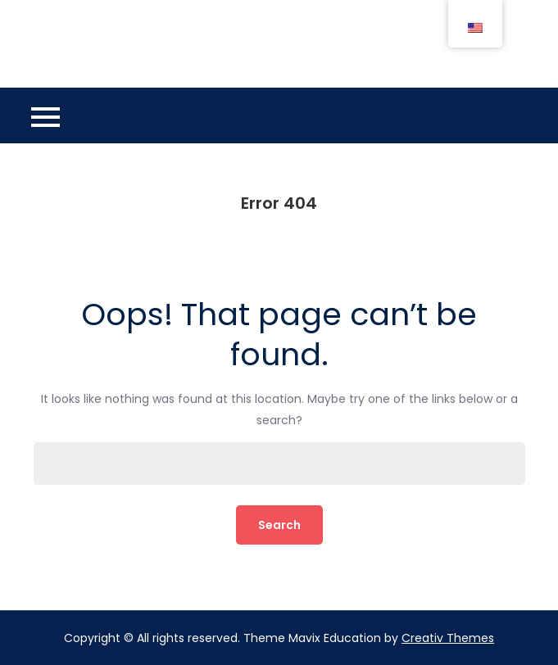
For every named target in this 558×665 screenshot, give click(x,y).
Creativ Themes (447, 638)
